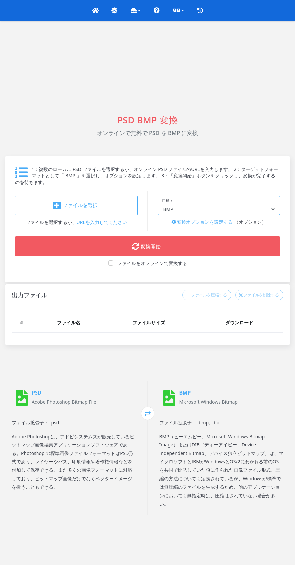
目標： (168, 200)
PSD (36, 392)
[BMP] (169, 398)
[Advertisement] (147, 67)
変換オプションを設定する (202, 222)
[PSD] (22, 398)
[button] (95, 10)
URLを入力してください (102, 222)
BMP (185, 392)
